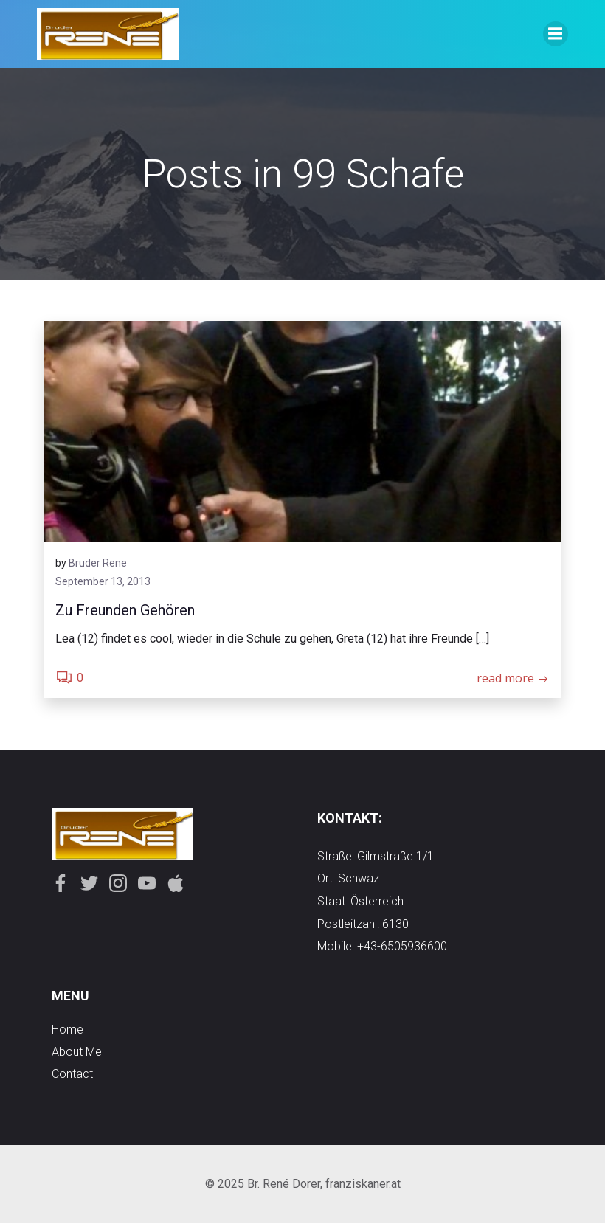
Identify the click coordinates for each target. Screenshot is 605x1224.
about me (77, 1052)
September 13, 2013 (103, 582)
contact (72, 1075)
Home (67, 1030)
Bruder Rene (98, 563)
